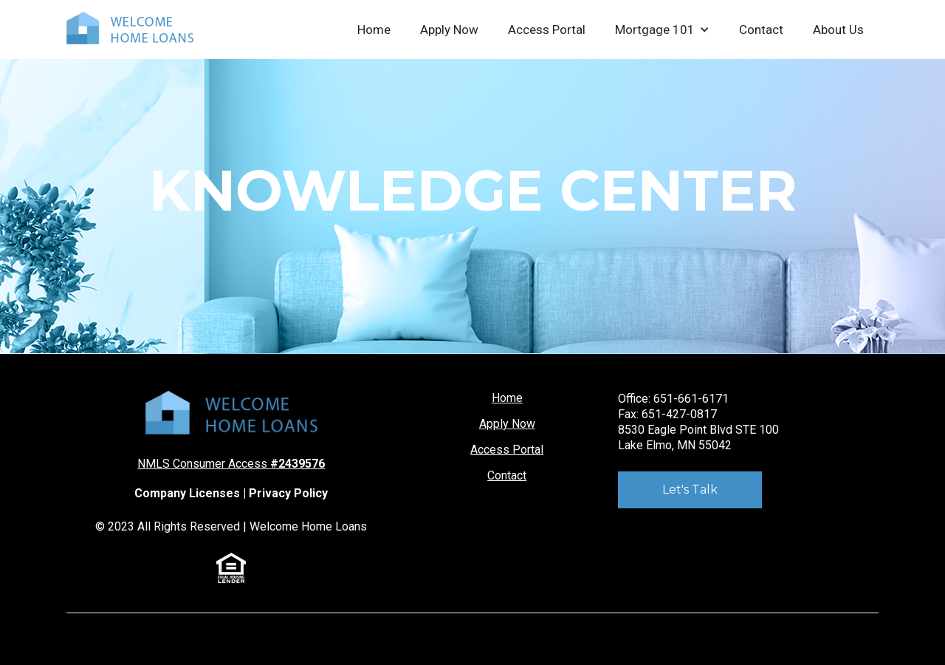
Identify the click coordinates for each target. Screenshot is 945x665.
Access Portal (546, 29)
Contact (761, 29)
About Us (838, 29)
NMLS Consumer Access (231, 464)
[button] (662, 29)
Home (374, 29)
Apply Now (449, 29)
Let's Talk (690, 489)
